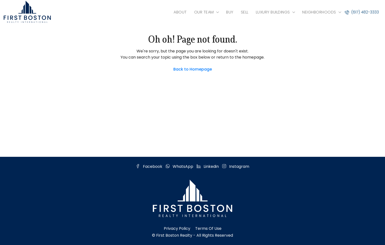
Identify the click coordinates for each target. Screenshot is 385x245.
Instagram (235, 166)
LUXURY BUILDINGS (273, 12)
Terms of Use (208, 228)
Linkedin (208, 166)
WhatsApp (180, 166)
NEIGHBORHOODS (319, 12)
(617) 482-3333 (362, 12)
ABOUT (180, 12)
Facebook (149, 166)
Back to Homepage (192, 69)
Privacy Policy (177, 228)
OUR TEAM (204, 12)
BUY (230, 12)
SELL (244, 12)
